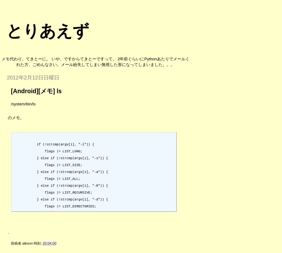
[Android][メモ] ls (36, 91)
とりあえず (47, 31)
